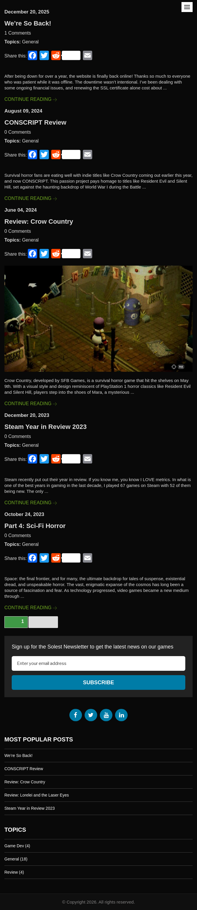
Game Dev (14, 845)
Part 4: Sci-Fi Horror (35, 525)
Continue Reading (30, 99)
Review (11, 872)
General (30, 41)
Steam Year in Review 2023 (45, 426)
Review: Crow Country (38, 221)
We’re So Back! (27, 23)
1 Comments (17, 32)
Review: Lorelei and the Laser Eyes (36, 794)
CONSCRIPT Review (35, 122)
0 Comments (17, 132)
